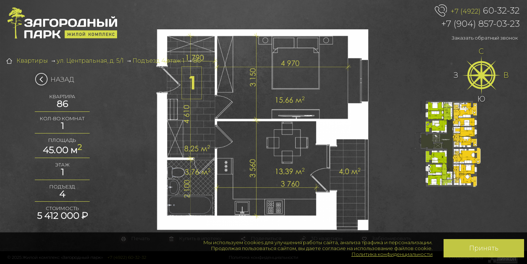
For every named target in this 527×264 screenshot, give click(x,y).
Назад (57, 80)
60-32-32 (485, 11)
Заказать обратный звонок (485, 38)
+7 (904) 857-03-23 (480, 23)
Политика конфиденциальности (392, 254)
